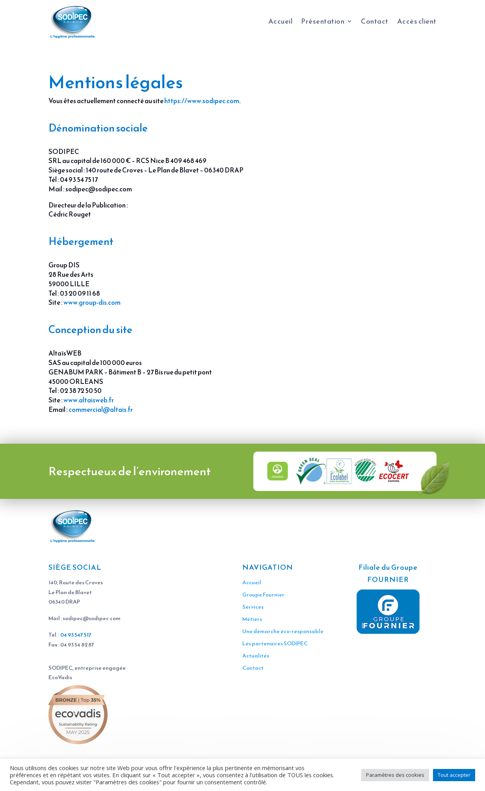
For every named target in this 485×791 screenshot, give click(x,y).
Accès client (417, 21)
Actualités (255, 655)
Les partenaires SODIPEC (275, 643)
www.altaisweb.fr (88, 400)
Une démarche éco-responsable (282, 631)
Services (253, 607)
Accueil (280, 21)
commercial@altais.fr (101, 409)
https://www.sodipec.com (201, 101)
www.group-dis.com (92, 302)
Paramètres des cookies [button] (395, 774)
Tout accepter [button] (454, 774)
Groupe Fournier (263, 594)
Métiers (252, 619)
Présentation (322, 21)
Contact (374, 21)
